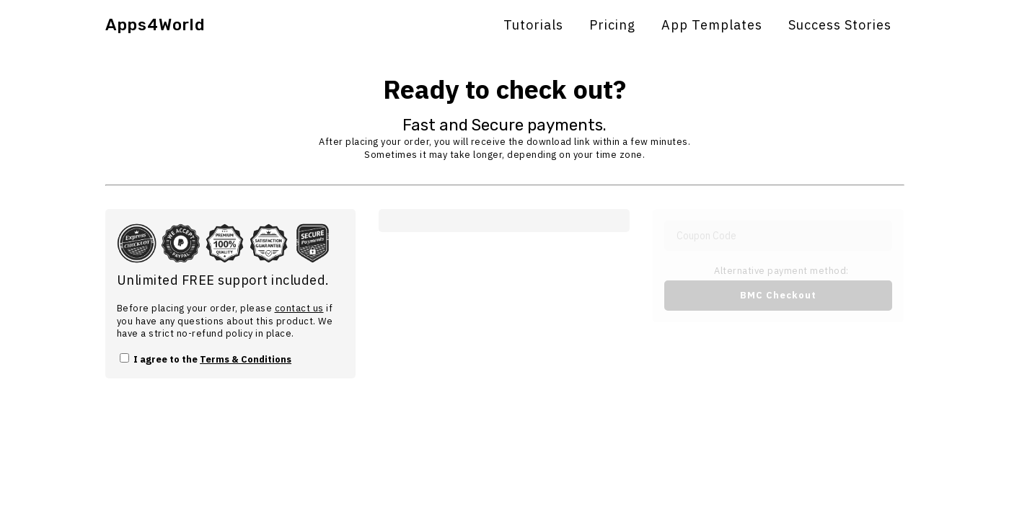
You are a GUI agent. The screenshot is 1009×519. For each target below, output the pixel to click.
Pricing (612, 25)
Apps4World (155, 25)
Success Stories (839, 25)
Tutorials (533, 25)
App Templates (711, 25)
